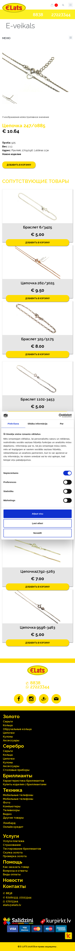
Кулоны (8, 736)
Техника (12, 790)
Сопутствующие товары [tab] (35, 181)
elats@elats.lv (12, 904)
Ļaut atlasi (37, 523)
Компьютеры (11, 806)
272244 (61, 14)
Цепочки (8, 732)
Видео (7, 814)
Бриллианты (17, 775)
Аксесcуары (11, 740)
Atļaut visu (37, 513)
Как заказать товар (16, 866)
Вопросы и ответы (15, 870)
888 (38, 14)
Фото (6, 802)
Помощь (12, 862)
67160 (12, 897)
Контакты (14, 886)
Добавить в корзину (19, 165)
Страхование (12, 844)
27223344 (25, 897)
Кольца (8, 725)
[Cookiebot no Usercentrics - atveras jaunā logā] (59, 416)
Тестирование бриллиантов (22, 848)
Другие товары (13, 817)
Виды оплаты (12, 874)
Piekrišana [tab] (13, 423)
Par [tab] (62, 423)
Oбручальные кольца (17, 729)
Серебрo (13, 746)
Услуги (11, 836)
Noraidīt (37, 533)
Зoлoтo (11, 716)
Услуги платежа (13, 841)
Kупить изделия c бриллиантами (24, 784)
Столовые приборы (16, 769)
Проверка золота (15, 856)
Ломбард (9, 823)
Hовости (13, 880)
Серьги (8, 721)
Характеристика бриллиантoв (23, 780)
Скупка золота (13, 852)
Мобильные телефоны (18, 795)
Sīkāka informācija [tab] (37, 423)
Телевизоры (11, 810)
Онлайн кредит (13, 826)
